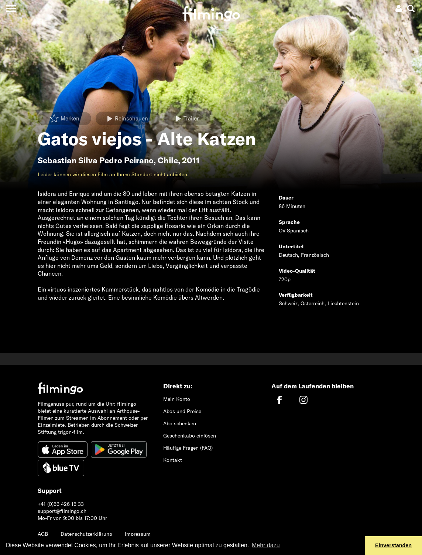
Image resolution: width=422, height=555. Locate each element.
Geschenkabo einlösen (189, 435)
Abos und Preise (182, 411)
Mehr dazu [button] (266, 545)
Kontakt (172, 460)
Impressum (138, 534)
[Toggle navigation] (11, 8)
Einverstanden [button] (393, 545)
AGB (43, 534)
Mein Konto (176, 399)
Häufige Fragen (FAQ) (188, 448)
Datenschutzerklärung (86, 534)
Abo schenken (179, 423)
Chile (168, 160)
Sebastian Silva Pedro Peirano (96, 160)
